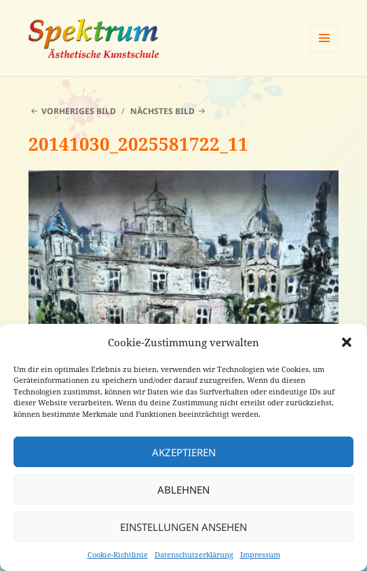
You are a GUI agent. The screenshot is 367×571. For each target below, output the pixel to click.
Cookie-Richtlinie (118, 554)
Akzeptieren (184, 452)
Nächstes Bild (162, 111)
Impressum (260, 554)
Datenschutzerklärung (194, 554)
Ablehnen (183, 489)
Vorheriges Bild (78, 111)
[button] (346, 342)
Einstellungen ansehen (183, 527)
